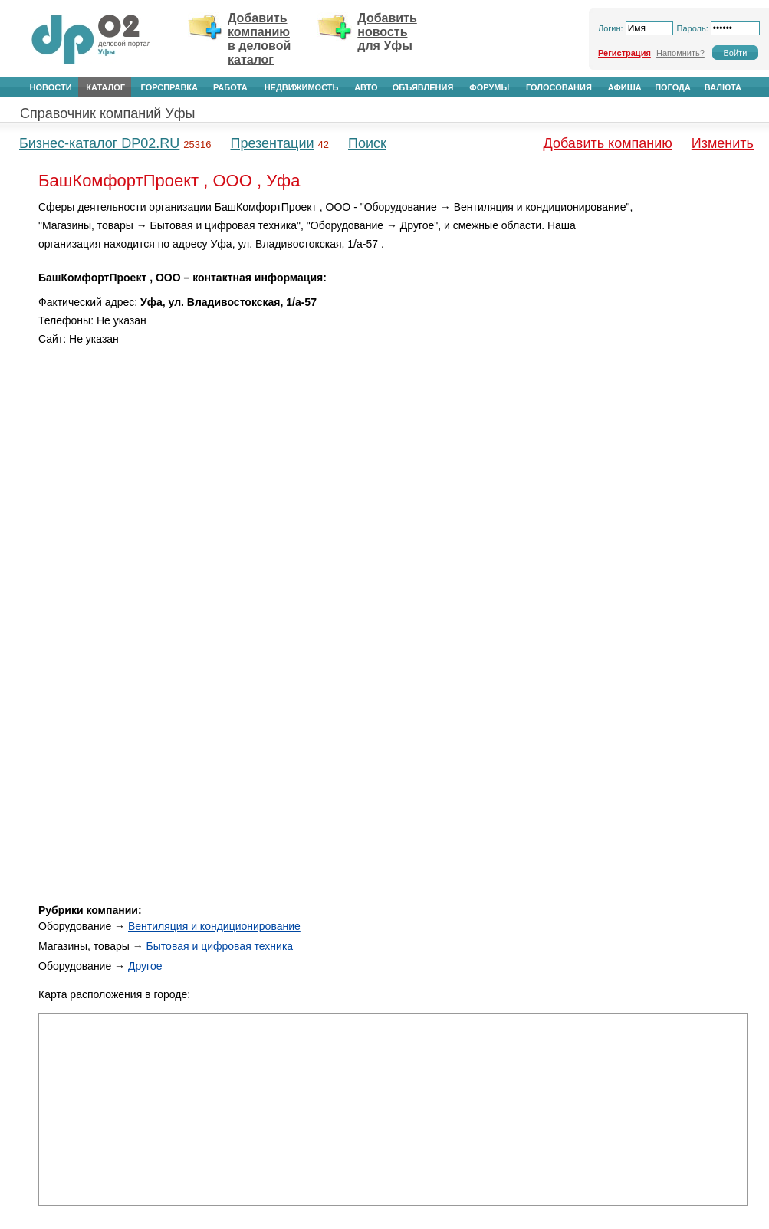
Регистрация (624, 53)
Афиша (625, 87)
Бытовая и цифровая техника (220, 946)
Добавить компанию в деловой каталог (259, 39)
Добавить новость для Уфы (387, 32)
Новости (51, 87)
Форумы (489, 87)
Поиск (367, 143)
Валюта (723, 87)
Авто (365, 87)
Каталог (105, 87)
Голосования (559, 87)
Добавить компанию (608, 143)
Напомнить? (680, 53)
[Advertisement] (696, 429)
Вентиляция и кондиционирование (214, 926)
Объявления (423, 87)
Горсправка (169, 87)
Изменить (723, 143)
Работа (230, 87)
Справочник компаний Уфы (107, 113)
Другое (145, 966)
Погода (673, 87)
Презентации (272, 143)
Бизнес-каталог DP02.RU (99, 143)
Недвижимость (302, 87)
